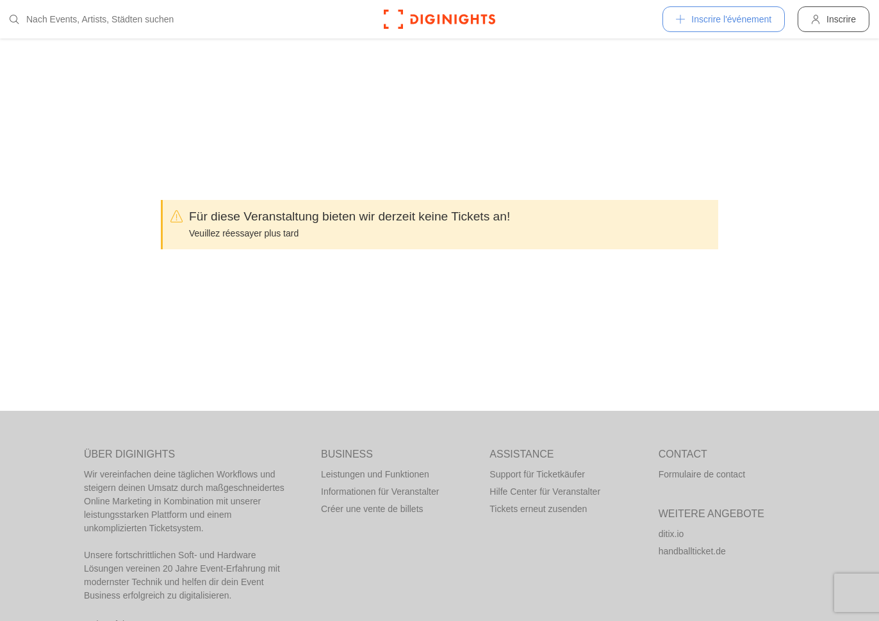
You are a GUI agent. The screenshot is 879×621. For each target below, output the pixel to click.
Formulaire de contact (702, 474)
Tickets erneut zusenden (538, 509)
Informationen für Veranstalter (380, 491)
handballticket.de (692, 551)
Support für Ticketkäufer (537, 474)
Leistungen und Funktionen (375, 474)
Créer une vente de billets (372, 509)
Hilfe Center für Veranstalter (544, 491)
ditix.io (671, 534)
